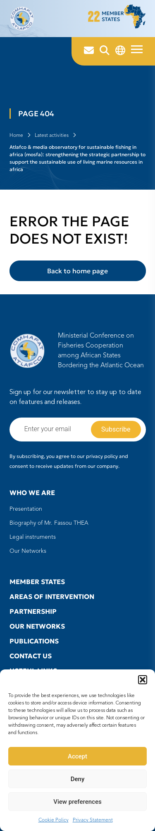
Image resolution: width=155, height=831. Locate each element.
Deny (78, 779)
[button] (142, 680)
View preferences (77, 801)
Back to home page (77, 271)
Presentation (26, 509)
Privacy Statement (93, 820)
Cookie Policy (53, 820)
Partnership (33, 611)
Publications (34, 641)
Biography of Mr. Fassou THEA (49, 523)
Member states (37, 581)
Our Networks (28, 551)
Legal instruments (33, 537)
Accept (77, 756)
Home (16, 135)
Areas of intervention (52, 596)
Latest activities (52, 135)
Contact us (31, 656)
